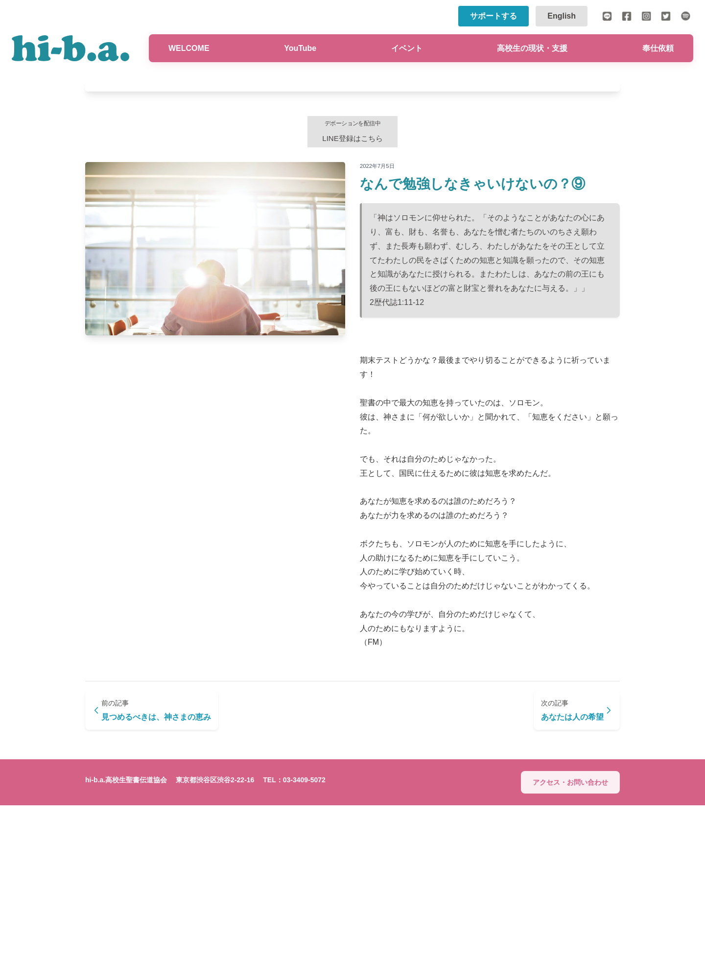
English (561, 16)
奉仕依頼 (658, 48)
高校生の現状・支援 (532, 48)
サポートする (493, 16)
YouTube (300, 48)
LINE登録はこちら (352, 280)
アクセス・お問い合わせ (570, 935)
